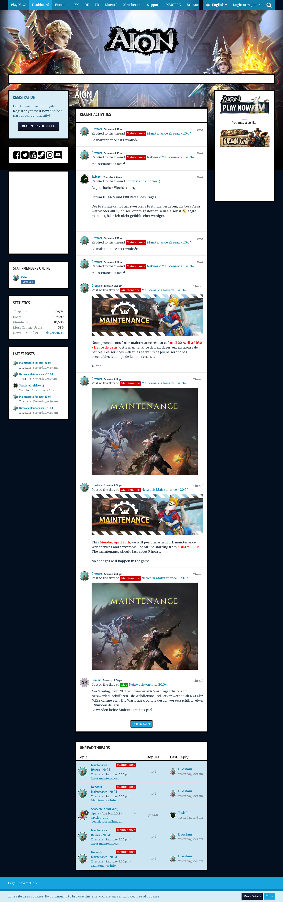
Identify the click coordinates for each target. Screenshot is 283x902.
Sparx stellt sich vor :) (31, 385)
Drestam (25, 367)
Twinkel (24, 390)
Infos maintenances (105, 778)
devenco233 (55, 333)
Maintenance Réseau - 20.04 (35, 363)
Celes (24, 277)
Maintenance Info (103, 800)
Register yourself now (31, 111)
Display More (141, 724)
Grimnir (96, 680)
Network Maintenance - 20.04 (36, 374)
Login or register (246, 5)
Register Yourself (38, 126)
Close (269, 896)
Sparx (95, 813)
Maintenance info (103, 865)
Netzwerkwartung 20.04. (148, 684)
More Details (252, 896)
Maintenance (126, 764)
